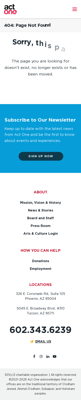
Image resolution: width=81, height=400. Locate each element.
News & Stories (40, 210)
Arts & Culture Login (40, 233)
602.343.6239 (40, 329)
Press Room (41, 226)
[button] (74, 9)
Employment (40, 269)
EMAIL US (43, 341)
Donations (40, 261)
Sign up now (43, 156)
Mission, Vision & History (40, 203)
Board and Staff (40, 218)
